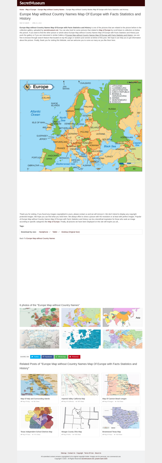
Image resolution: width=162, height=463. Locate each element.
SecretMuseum (32, 3)
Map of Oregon (108, 401)
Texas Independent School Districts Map (36, 432)
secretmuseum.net (51, 30)
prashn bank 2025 (101, 459)
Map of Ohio (66, 434)
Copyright (80, 453)
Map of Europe (24, 23)
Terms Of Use (89, 453)
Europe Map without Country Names (40, 238)
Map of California (68, 401)
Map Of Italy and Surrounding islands (35, 399)
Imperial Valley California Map (73, 399)
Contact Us (71, 453)
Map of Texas (25, 434)
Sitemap (63, 453)
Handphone (43, 232)
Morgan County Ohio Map (72, 432)
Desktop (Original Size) (71, 232)
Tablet (54, 232)
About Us (98, 453)
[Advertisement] (81, 61)
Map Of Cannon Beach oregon (115, 399)
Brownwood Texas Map (112, 432)
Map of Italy (25, 401)
